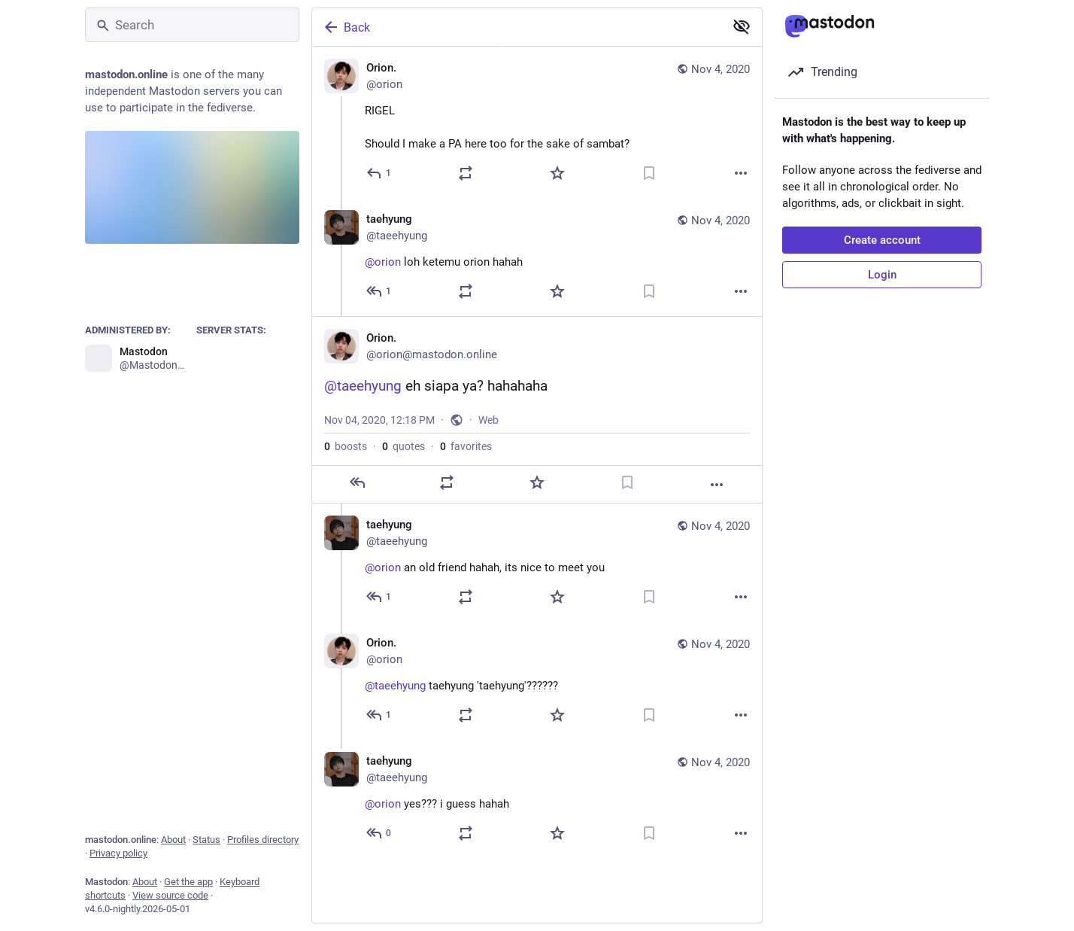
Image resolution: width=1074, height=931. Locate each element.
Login (882, 274)
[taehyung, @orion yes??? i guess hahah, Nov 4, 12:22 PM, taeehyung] (537, 799)
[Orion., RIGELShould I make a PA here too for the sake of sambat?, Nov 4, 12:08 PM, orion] (537, 122)
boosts (345, 446)
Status (206, 839)
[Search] (192, 25)
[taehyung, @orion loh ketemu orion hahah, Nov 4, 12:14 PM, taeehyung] (537, 257)
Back (346, 27)
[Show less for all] (741, 26)
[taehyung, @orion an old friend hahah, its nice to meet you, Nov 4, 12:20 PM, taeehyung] (537, 563)
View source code (170, 895)
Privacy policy (118, 853)
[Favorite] (557, 173)
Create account (882, 240)
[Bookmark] (649, 173)
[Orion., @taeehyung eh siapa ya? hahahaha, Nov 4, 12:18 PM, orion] (537, 410)
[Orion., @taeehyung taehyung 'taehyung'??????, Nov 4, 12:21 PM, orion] (537, 681)
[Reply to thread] (379, 291)
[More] (741, 173)
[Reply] (379, 173)
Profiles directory (263, 839)
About (173, 839)
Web (488, 420)
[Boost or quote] (466, 173)
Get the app (188, 881)
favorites (466, 446)
